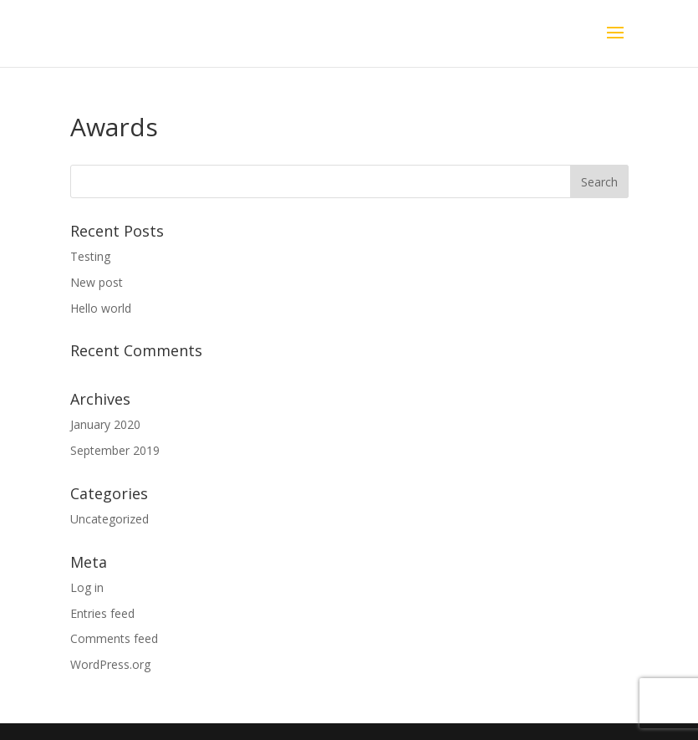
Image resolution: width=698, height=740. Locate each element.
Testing (90, 256)
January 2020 (105, 424)
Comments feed (114, 638)
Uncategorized (109, 519)
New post (96, 282)
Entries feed (102, 613)
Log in (87, 587)
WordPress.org (110, 664)
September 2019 (115, 450)
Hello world (100, 308)
